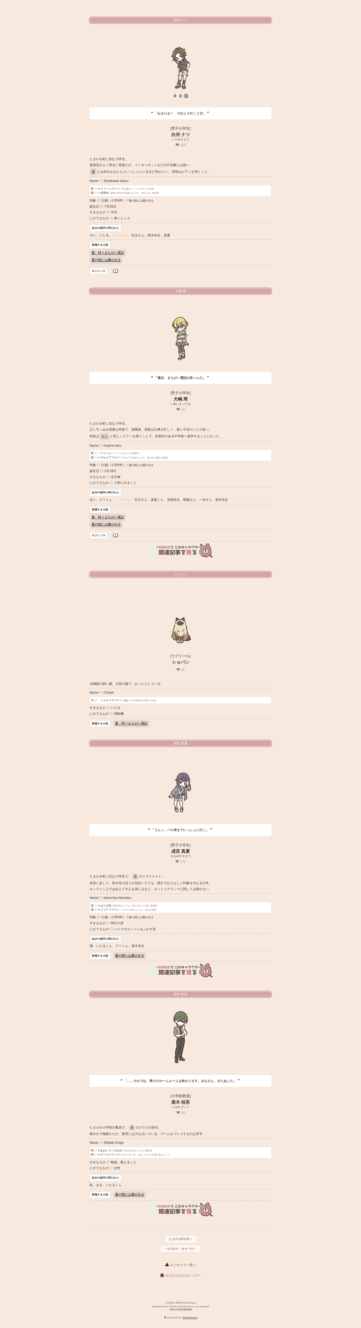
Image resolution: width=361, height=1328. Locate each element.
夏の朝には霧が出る (106, 260)
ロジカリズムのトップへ (183, 1275)
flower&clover (189, 1317)
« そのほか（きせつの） (181, 1248)
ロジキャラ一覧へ (183, 1265)
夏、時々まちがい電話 (108, 253)
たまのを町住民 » (180, 1239)
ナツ (104, 436)
